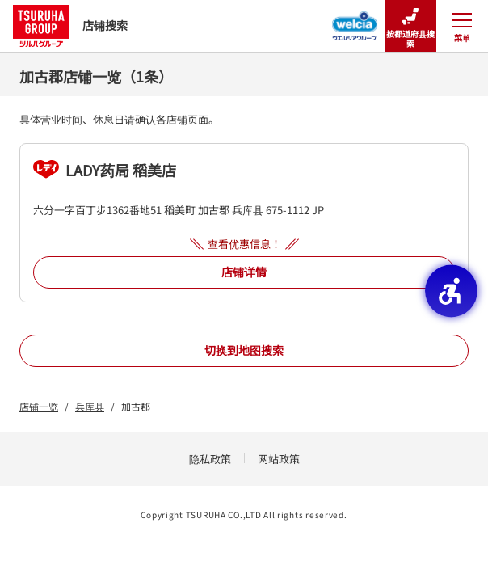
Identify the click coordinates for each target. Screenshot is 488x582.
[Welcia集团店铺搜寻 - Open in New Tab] (355, 21)
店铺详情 (244, 272)
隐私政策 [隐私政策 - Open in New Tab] (210, 458)
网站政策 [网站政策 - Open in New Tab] (279, 458)
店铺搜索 (70, 25)
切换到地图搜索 (244, 350)
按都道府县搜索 (410, 26)
